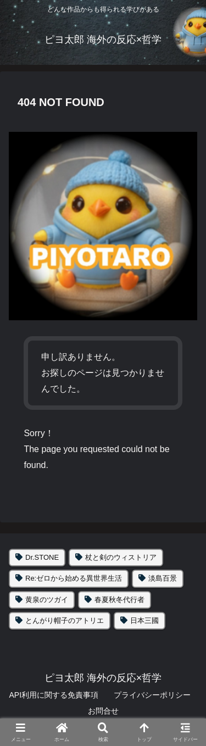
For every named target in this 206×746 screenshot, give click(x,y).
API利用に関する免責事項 (53, 695)
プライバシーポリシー (152, 695)
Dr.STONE (42, 557)
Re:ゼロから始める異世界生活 (73, 578)
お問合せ (103, 710)
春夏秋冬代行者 (119, 599)
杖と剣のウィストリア (121, 557)
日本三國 (144, 620)
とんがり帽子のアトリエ (64, 620)
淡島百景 (162, 578)
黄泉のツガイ (46, 599)
